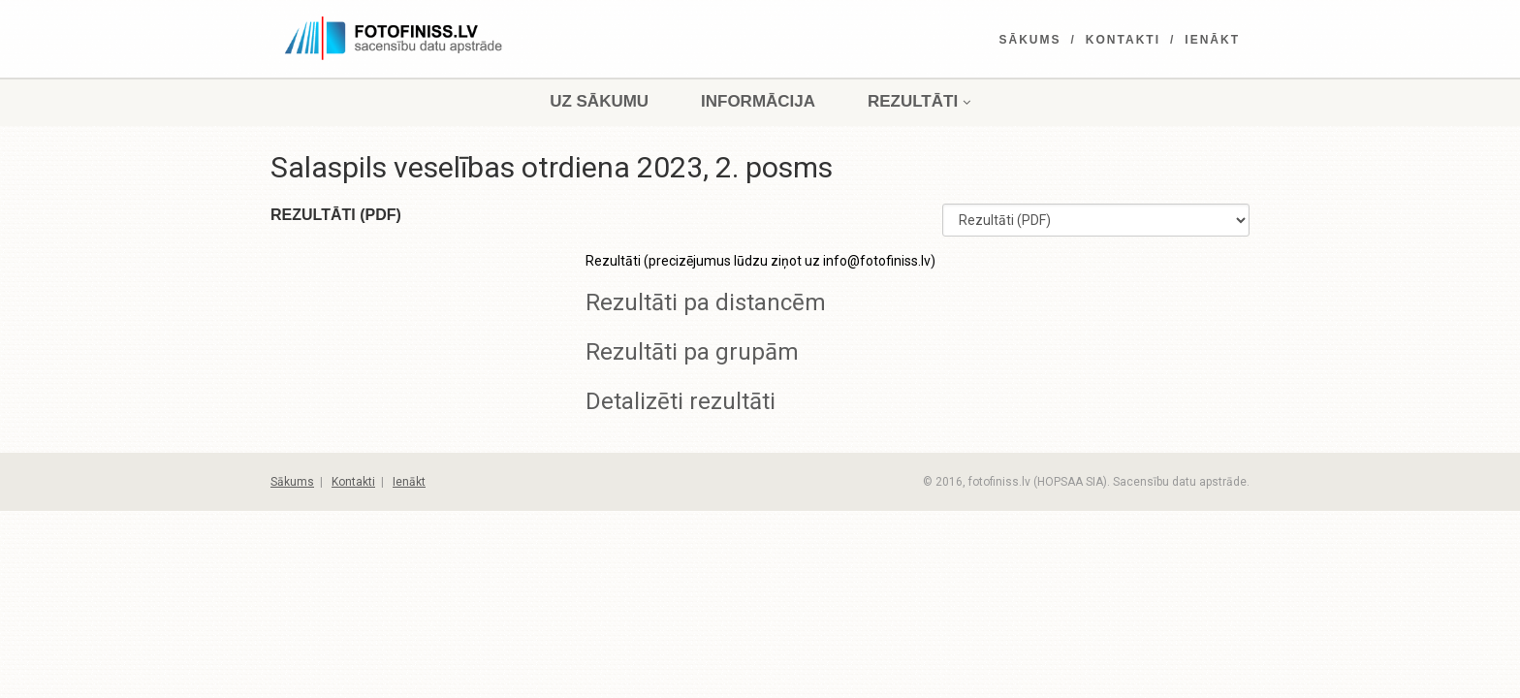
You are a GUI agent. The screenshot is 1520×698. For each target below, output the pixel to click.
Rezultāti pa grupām (692, 351)
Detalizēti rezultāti (681, 401)
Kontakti (1123, 40)
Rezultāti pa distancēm (706, 302)
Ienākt (1212, 40)
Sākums (1030, 40)
